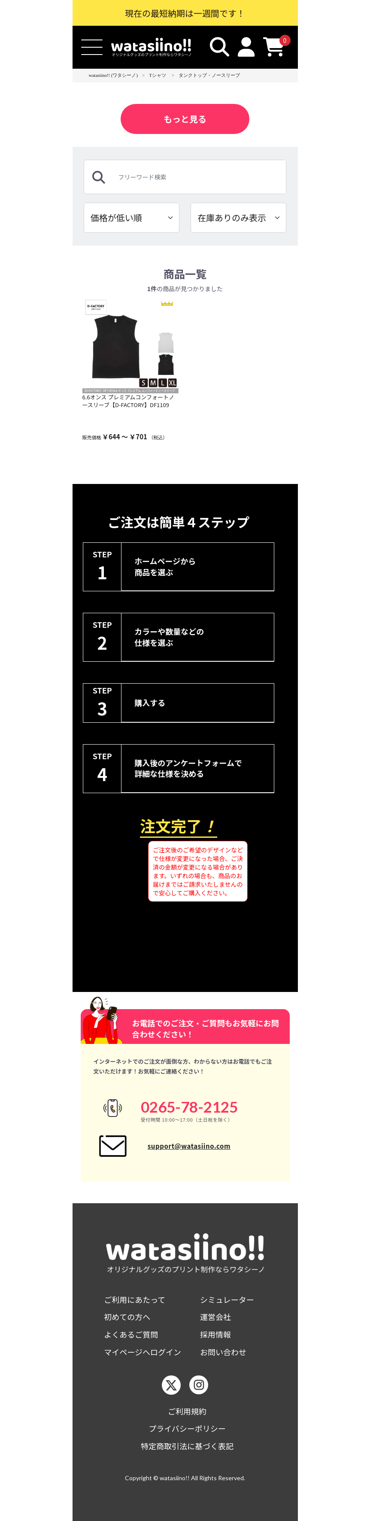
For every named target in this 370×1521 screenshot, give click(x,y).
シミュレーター (227, 1299)
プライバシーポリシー (187, 1428)
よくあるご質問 (131, 1334)
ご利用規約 (187, 1411)
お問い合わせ (223, 1352)
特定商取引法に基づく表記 (187, 1446)
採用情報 (215, 1334)
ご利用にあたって (134, 1299)
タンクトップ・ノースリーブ (209, 75)
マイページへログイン (142, 1352)
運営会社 (215, 1316)
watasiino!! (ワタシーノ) (113, 75)
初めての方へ (127, 1316)
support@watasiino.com (189, 1145)
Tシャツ (157, 75)
